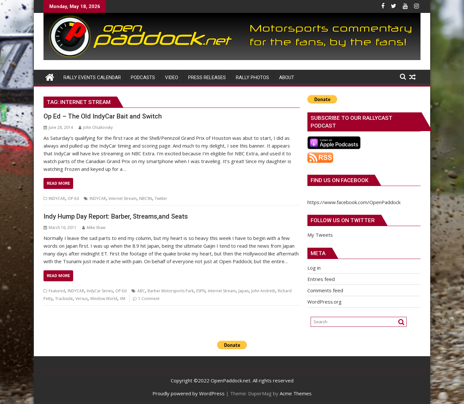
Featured (57, 291)
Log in (314, 267)
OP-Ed (73, 198)
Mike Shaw (93, 227)
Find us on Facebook (339, 180)
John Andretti (263, 291)
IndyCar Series (100, 291)
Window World (103, 298)
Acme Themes (296, 393)
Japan (243, 291)
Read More (58, 183)
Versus (81, 298)
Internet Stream (123, 198)
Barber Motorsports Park (171, 291)
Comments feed (325, 290)
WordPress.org (324, 301)
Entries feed (321, 279)
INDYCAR (57, 198)
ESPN (200, 291)
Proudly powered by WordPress (188, 393)
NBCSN (145, 198)
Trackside (64, 298)
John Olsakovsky (96, 127)
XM (122, 298)
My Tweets (320, 235)
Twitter (161, 198)
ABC (141, 291)
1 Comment (149, 298)
